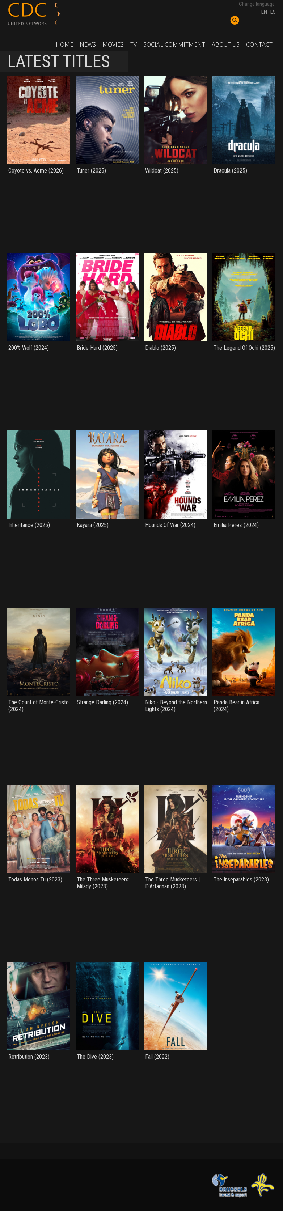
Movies (113, 44)
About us (226, 44)
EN (264, 12)
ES (273, 12)
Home (64, 44)
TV (133, 44)
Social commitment (174, 44)
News (88, 44)
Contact (259, 44)
